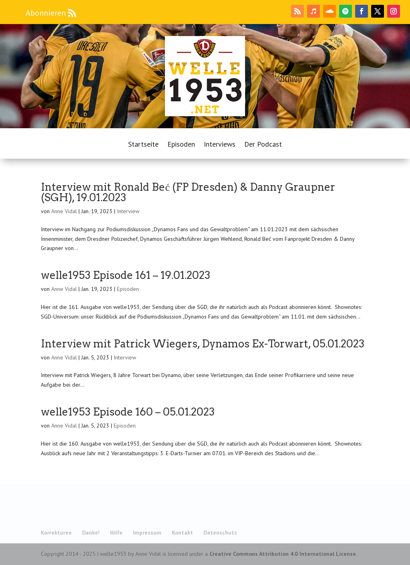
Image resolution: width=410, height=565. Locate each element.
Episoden (181, 145)
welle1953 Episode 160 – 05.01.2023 (128, 412)
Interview (128, 211)
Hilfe (116, 532)
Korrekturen (56, 532)
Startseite (143, 145)
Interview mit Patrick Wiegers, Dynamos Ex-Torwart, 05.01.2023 (202, 343)
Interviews (219, 145)
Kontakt (182, 532)
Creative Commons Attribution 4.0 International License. (283, 553)
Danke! (91, 532)
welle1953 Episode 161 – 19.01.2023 (125, 275)
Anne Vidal (64, 211)
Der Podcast (263, 145)
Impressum (147, 532)
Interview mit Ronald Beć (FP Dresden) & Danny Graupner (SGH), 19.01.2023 (188, 192)
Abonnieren (46, 13)
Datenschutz (220, 532)
